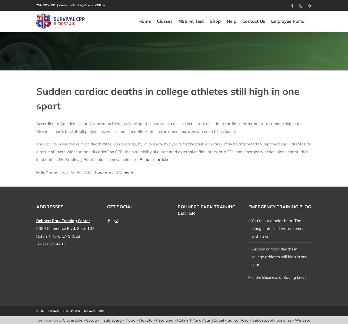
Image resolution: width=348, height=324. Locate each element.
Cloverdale (72, 320)
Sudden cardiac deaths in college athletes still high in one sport (279, 257)
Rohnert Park (189, 320)
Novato (145, 320)
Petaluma (165, 320)
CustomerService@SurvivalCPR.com (83, 5)
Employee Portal (93, 311)
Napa (130, 320)
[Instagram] (116, 221)
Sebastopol (262, 320)
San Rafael (214, 320)
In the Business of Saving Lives (278, 277)
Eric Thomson (49, 172)
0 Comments (125, 172)
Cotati (91, 320)
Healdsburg (111, 320)
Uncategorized (103, 172)
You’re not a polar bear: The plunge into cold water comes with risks (277, 228)
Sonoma (283, 320)
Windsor (302, 320)
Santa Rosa (238, 320)
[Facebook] (109, 221)
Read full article (154, 159)
